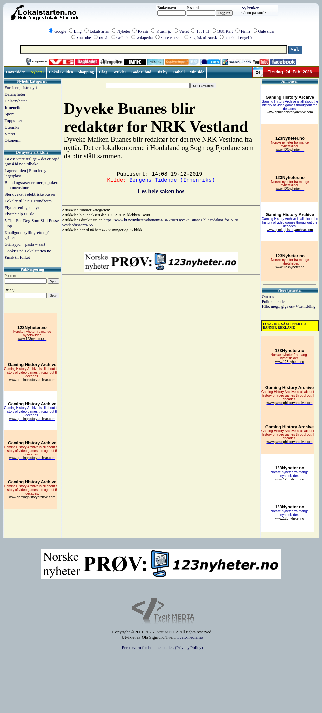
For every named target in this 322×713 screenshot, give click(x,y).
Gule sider (266, 31)
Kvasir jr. (163, 31)
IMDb (103, 38)
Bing (78, 31)
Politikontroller (274, 301)
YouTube (83, 38)
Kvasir (143, 31)
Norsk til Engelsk (238, 38)
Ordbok (122, 38)
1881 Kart (225, 31)
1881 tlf (202, 31)
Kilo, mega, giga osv (279, 306)
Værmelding (305, 306)
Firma (245, 31)
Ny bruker (250, 8)
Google (60, 31)
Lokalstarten (99, 31)
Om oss (268, 296)
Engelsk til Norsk (203, 38)
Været (184, 31)
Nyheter (123, 31)
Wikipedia (144, 38)
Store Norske (171, 38)
